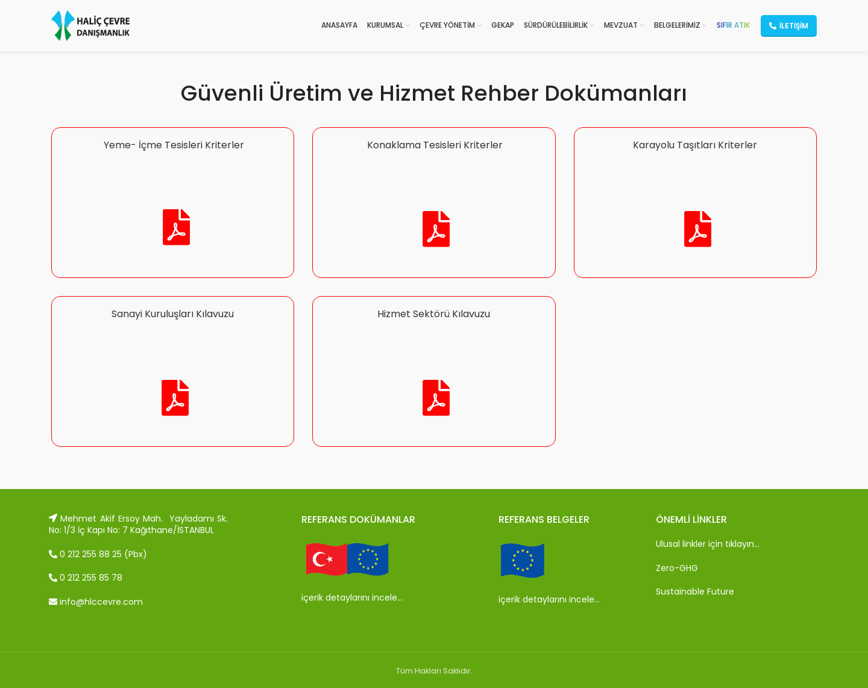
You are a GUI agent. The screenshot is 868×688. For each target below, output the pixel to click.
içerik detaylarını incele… (352, 598)
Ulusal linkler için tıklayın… (708, 544)
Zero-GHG (677, 568)
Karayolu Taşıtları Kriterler (695, 145)
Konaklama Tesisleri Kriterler (434, 145)
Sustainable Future (695, 591)
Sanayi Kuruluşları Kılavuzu (173, 314)
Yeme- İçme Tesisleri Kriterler (172, 145)
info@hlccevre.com (96, 602)
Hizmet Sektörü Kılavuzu (433, 314)
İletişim (788, 26)
